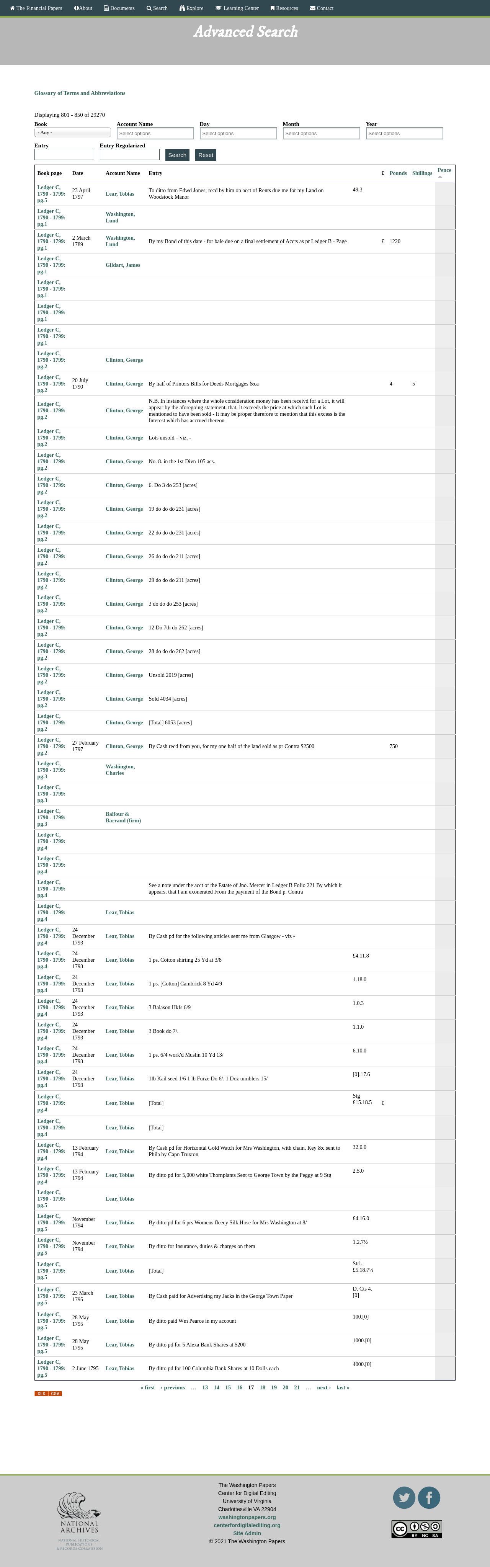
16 (239, 1387)
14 (216, 1387)
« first (147, 1387)
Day (205, 124)
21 (297, 1387)
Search (160, 8)
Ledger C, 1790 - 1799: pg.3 (52, 769)
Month (291, 124)
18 (262, 1387)
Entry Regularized (122, 145)
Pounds (398, 173)
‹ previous (173, 1387)
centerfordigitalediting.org (247, 1525)
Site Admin (247, 1533)
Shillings (422, 173)
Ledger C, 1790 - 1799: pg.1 (52, 217)
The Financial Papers (38, 8)
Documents (122, 8)
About (85, 8)
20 (285, 1387)
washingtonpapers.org (247, 1517)
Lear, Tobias (120, 194)
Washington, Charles (120, 769)
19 (274, 1387)
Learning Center (240, 8)
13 (205, 1387)
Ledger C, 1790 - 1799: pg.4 (52, 841)
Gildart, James (123, 265)
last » (343, 1387)
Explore (194, 8)
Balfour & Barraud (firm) (123, 817)
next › (324, 1387)
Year (371, 124)
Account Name (135, 124)
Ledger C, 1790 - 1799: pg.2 (52, 359)
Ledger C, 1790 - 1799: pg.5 (52, 193)
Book (40, 124)
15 (228, 1387)
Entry (41, 145)
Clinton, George (124, 360)
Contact (324, 8)
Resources (286, 8)
